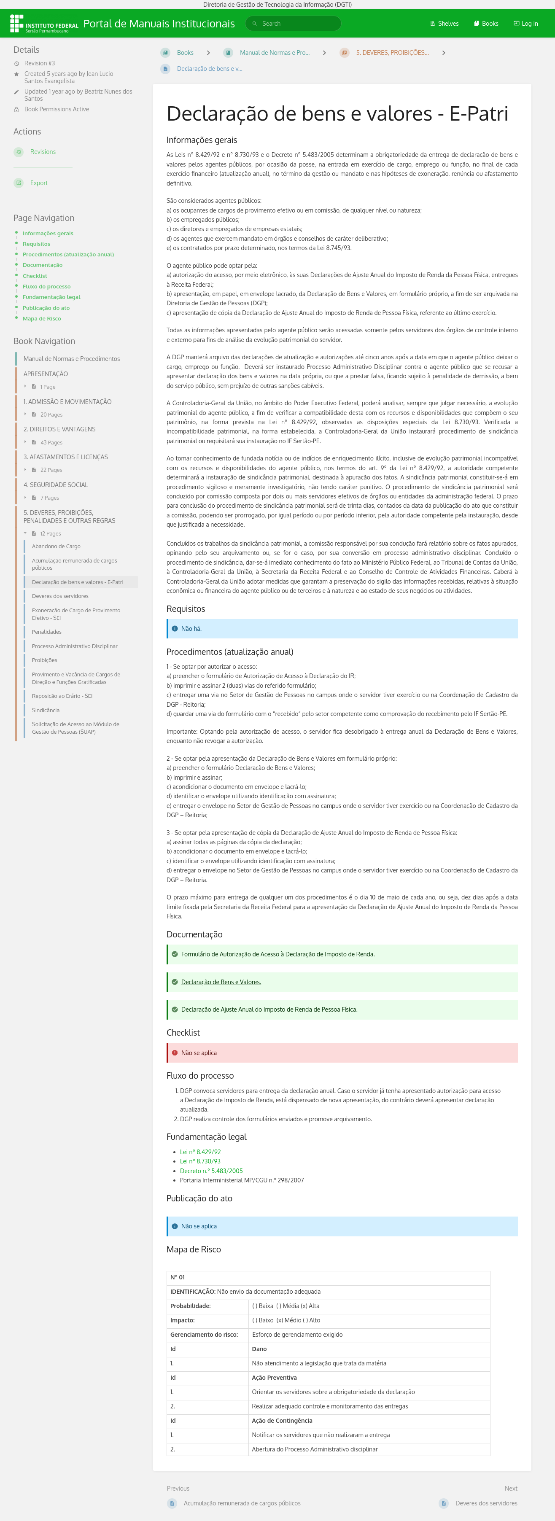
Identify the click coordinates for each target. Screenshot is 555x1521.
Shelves (444, 23)
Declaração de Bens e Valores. (221, 981)
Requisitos (36, 243)
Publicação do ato (46, 307)
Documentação (42, 264)
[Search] (255, 23)
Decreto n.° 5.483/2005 (211, 1170)
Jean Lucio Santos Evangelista (68, 77)
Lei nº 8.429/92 (200, 1151)
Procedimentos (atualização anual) (68, 254)
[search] (293, 23)
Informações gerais (48, 233)
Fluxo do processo (47, 286)
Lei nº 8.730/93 (200, 1161)
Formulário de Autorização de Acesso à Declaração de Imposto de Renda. (278, 954)
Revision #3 (34, 63)
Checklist (35, 275)
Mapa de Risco (42, 318)
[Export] (73, 183)
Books (486, 23)
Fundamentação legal (52, 296)
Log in (526, 23)
